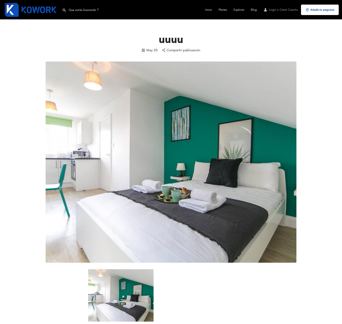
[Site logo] (31, 9)
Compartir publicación (181, 50)
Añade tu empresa (319, 10)
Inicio (208, 10)
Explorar (239, 10)
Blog (254, 10)
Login (272, 10)
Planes (223, 10)
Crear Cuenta (289, 10)
